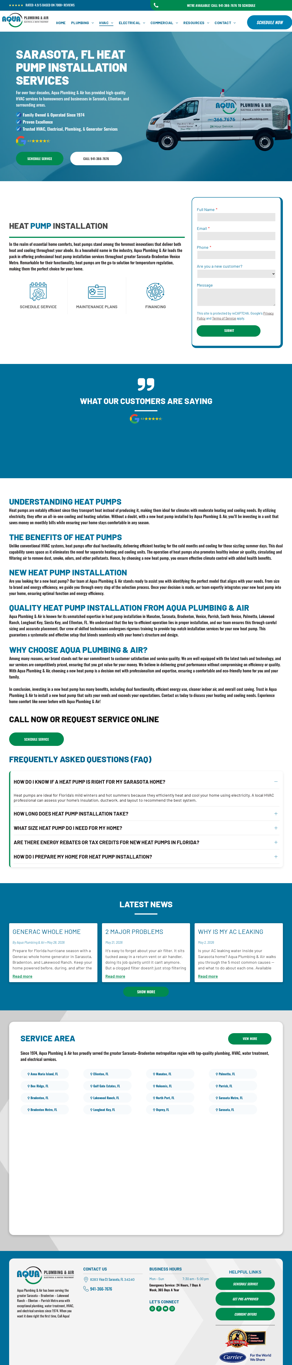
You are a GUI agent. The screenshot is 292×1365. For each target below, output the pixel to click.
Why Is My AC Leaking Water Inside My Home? (233, 914)
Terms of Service (224, 318)
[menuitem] (60, 22)
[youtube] (165, 1291)
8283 (94, 1262)
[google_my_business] (152, 1291)
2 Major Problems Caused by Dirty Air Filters (136, 914)
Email (202, 228)
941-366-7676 (101, 1271)
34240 (129, 1262)
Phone (203, 247)
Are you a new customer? (219, 266)
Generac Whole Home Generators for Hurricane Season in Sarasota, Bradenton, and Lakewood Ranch (48, 914)
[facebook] (159, 1291)
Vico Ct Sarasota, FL (111, 1261)
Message (205, 284)
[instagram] (172, 1291)
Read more (22, 958)
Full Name (206, 209)
